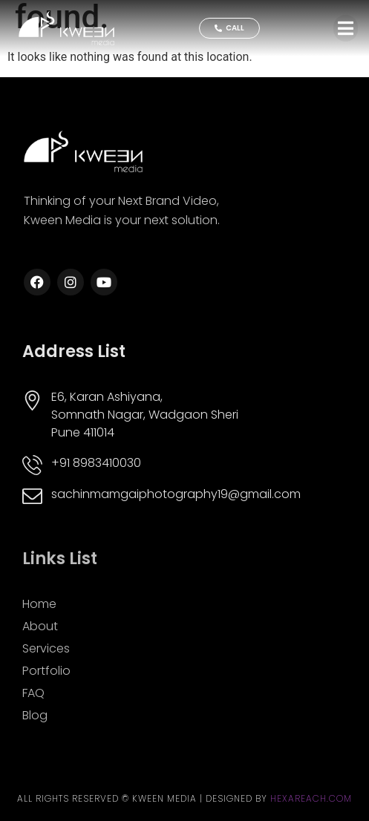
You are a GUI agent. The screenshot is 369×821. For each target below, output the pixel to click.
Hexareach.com (311, 798)
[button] (345, 28)
